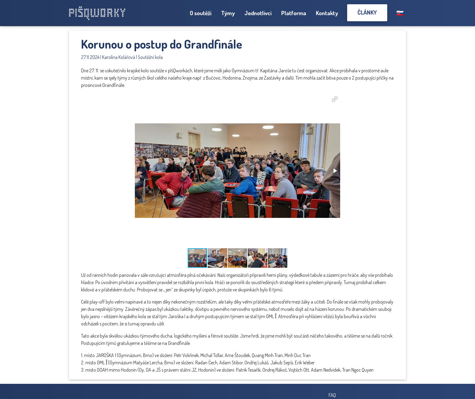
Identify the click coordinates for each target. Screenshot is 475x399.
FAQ (332, 394)
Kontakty (327, 13)
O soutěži (200, 13)
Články (367, 12)
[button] (335, 99)
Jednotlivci (258, 13)
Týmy (228, 13)
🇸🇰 (400, 13)
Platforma (293, 13)
